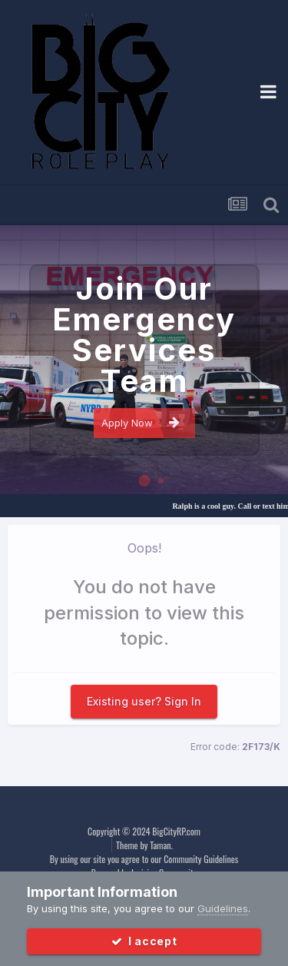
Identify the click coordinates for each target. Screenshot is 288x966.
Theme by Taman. (144, 844)
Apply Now (140, 422)
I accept (144, 941)
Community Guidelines (201, 858)
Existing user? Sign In (144, 701)
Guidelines (222, 908)
